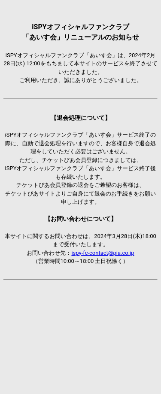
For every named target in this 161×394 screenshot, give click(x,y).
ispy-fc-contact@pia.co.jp (102, 253)
